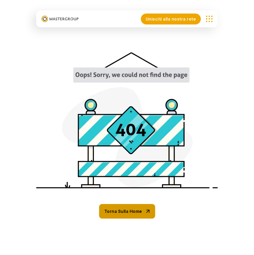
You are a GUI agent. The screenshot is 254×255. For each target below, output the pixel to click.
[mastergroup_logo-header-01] (59, 19)
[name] (209, 19)
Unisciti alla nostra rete (171, 19)
